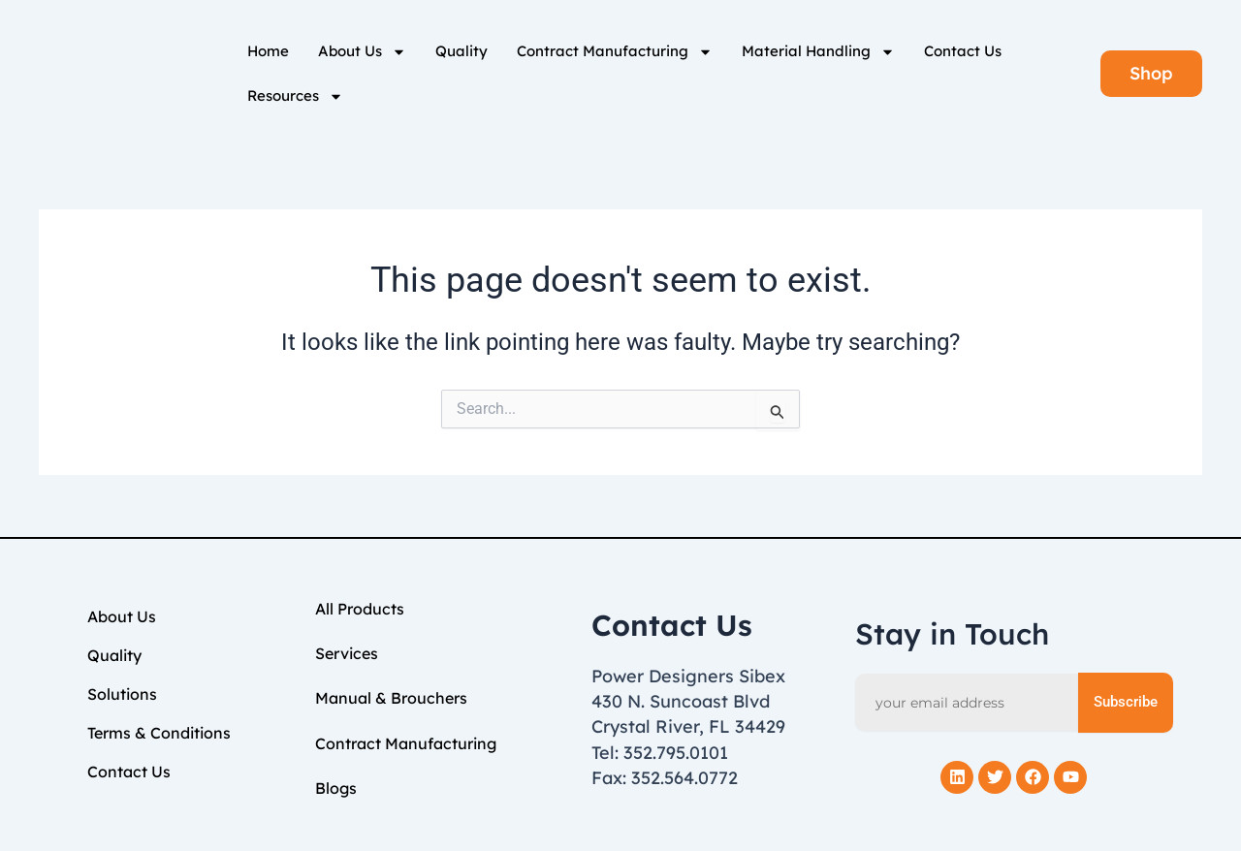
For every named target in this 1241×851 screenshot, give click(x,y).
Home (268, 51)
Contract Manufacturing (615, 52)
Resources (295, 96)
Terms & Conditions (159, 732)
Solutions (122, 694)
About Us (362, 52)
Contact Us (963, 51)
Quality (461, 51)
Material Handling (818, 52)
